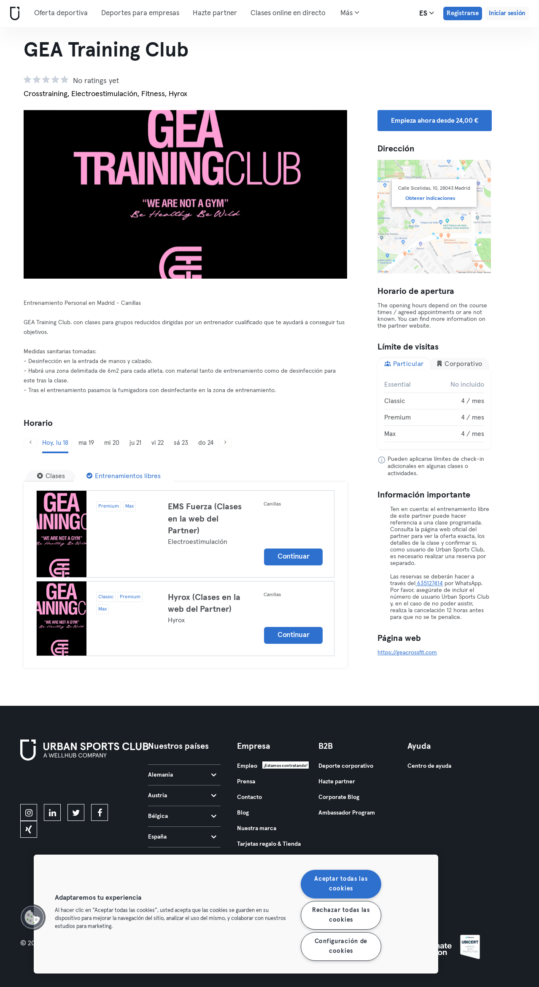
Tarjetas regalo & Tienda (269, 844)
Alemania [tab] (182, 775)
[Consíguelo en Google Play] (110, 783)
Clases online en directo (288, 13)
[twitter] (75, 812)
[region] (236, 914)
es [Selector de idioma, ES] (426, 13)
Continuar (293, 556)
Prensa (246, 782)
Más (349, 12)
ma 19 (86, 443)
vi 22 (157, 443)
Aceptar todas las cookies (340, 884)
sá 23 (181, 443)
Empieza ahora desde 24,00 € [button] (434, 120)
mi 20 (111, 443)
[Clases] (51, 476)
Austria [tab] (182, 796)
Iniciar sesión (507, 13)
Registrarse (463, 13)
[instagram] (28, 812)
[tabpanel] (434, 409)
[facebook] (99, 812)
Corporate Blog (338, 797)
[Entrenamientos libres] (123, 476)
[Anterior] (48, 194)
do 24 (205, 443)
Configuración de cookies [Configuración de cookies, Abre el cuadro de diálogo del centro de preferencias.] (341, 946)
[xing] (28, 829)
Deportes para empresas (140, 13)
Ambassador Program (346, 813)
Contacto (249, 797)
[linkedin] (52, 812)
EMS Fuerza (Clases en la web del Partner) (205, 519)
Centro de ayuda (429, 766)
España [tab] (182, 837)
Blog (243, 813)
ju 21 (135, 443)
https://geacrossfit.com (407, 653)
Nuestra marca (256, 828)
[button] (32, 917)
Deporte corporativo (345, 766)
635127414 (429, 583)
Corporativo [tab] (459, 363)
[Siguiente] (323, 194)
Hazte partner (215, 13)
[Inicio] (13, 13)
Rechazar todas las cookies (341, 915)
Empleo (247, 766)
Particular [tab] (404, 363)
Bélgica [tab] (182, 816)
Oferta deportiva (61, 13)
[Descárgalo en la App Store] (48, 783)
